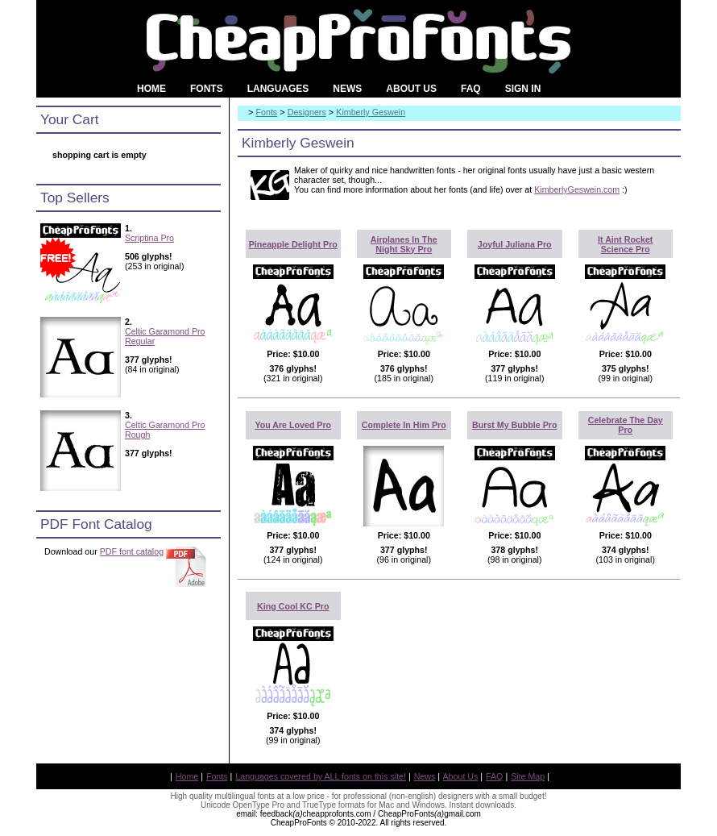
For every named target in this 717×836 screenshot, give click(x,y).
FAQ (494, 776)
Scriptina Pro (149, 238)
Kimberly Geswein (370, 112)
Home (187, 776)
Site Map (528, 776)
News (425, 776)
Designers (307, 112)
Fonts (267, 112)
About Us (461, 776)
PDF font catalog (132, 551)
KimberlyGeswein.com (577, 189)
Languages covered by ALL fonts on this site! (320, 776)
